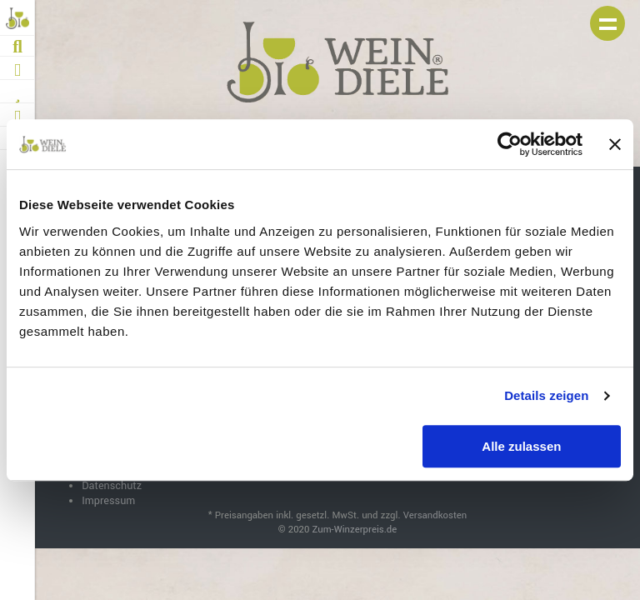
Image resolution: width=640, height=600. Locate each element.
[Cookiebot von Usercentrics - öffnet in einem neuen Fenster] (509, 144)
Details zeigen (546, 395)
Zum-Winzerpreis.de (355, 529)
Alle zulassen (521, 446)
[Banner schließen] (615, 144)
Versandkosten (435, 515)
